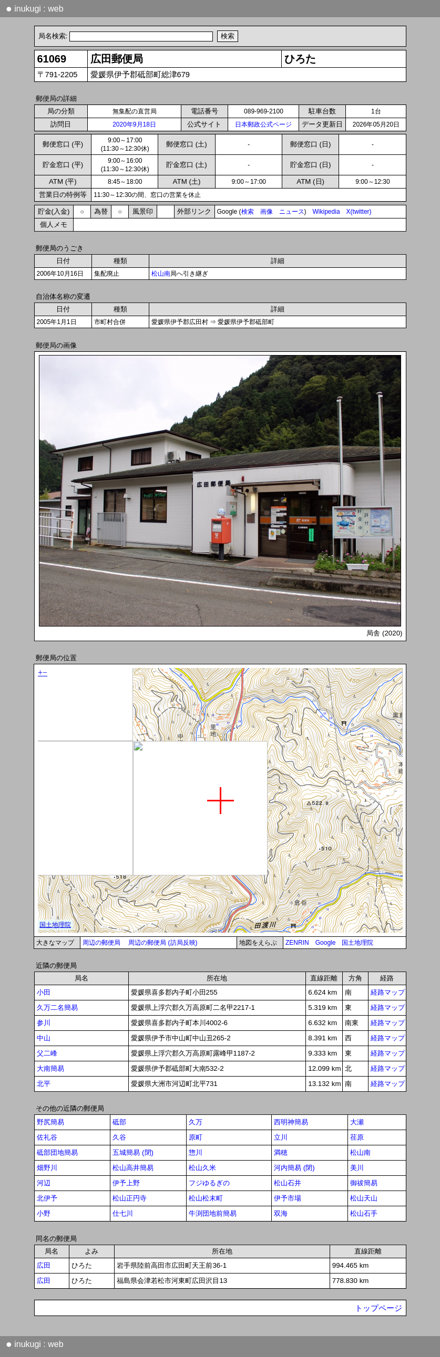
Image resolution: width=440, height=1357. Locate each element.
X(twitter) (359, 211)
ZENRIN (297, 942)
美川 (357, 1168)
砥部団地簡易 (57, 1152)
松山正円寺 (129, 1198)
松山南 (160, 273)
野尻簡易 (50, 1122)
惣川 (195, 1152)
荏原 (357, 1137)
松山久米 (202, 1168)
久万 (195, 1122)
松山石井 (287, 1183)
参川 (43, 1023)
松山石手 (363, 1213)
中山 (43, 1038)
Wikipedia (326, 211)
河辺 (43, 1183)
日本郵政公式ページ (263, 124)
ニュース (291, 211)
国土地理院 (357, 942)
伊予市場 (287, 1198)
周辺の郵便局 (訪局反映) (162, 942)
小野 (43, 1213)
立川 (281, 1137)
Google (325, 942)
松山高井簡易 (133, 1168)
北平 (43, 1084)
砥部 (119, 1122)
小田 (43, 992)
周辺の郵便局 (101, 942)
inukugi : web (35, 8)
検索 (247, 211)
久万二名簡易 (57, 1007)
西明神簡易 (291, 1122)
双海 (281, 1213)
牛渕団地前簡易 (213, 1213)
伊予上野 (126, 1183)
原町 (195, 1137)
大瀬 (357, 1122)
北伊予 (47, 1198)
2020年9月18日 (134, 124)
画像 (266, 211)
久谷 (119, 1137)
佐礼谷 (47, 1137)
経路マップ (388, 992)
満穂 (281, 1152)
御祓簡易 (363, 1183)
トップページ (378, 1308)
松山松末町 (206, 1198)
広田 (43, 1265)
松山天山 (363, 1198)
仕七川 (122, 1213)
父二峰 (47, 1053)
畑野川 (47, 1168)
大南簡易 (50, 1068)
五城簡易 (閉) (133, 1152)
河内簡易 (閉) (294, 1168)
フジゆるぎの (209, 1183)
